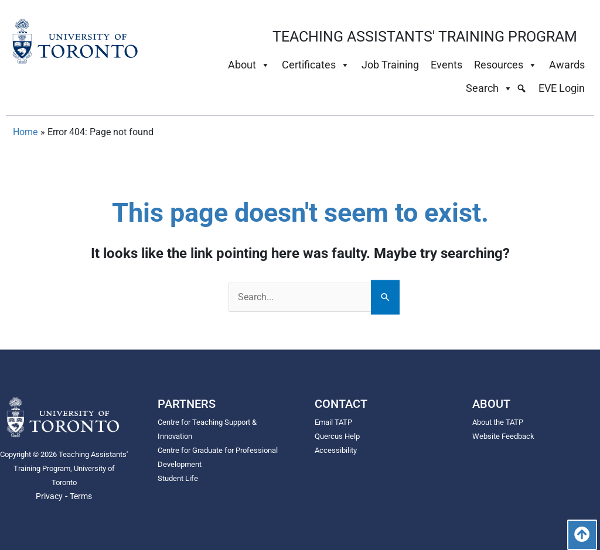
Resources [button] (505, 65)
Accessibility (337, 450)
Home (25, 132)
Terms (81, 496)
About (249, 65)
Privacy (49, 496)
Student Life (180, 478)
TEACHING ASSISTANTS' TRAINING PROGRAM (424, 36)
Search (489, 88)
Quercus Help (339, 436)
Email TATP (335, 422)
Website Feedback (505, 436)
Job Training (390, 65)
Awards (567, 65)
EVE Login (561, 88)
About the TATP (500, 422)
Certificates (316, 65)
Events (446, 65)
